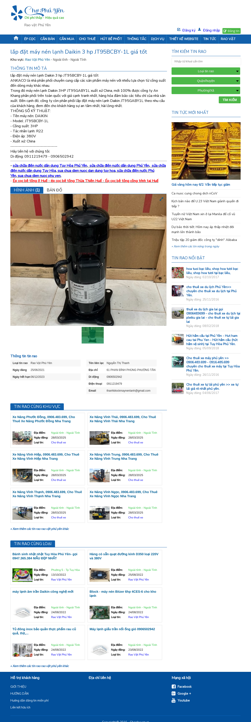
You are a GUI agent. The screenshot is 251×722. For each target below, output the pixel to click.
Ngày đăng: (41, 438)
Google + (184, 693)
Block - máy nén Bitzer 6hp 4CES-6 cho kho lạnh (123, 594)
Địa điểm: (39, 433)
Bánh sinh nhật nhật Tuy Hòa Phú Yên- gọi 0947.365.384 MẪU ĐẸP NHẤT (44, 556)
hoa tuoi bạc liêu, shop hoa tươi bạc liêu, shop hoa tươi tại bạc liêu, (212, 271)
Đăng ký (189, 30)
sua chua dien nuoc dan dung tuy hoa (86, 170)
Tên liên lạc (96, 363)
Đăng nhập (211, 30)
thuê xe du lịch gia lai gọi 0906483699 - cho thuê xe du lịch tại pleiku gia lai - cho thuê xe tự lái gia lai (213, 315)
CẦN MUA (66, 39)
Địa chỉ (93, 370)
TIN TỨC (209, 39)
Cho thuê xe (58, 443)
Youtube (184, 700)
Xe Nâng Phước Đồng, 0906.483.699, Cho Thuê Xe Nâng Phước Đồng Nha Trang (43, 419)
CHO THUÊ (87, 39)
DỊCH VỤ (157, 39)
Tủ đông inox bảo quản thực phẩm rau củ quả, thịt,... (44, 631)
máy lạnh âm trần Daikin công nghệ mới (42, 591)
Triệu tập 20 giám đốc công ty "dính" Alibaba (204, 240)
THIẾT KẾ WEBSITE (183, 39)
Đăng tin (233, 31)
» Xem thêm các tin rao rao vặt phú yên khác (39, 529)
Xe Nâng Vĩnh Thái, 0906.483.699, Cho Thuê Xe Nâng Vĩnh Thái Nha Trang (123, 419)
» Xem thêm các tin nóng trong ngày (195, 246)
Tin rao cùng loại (33, 543)
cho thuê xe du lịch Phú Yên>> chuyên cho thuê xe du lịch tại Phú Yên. (211, 291)
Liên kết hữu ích (20, 707)
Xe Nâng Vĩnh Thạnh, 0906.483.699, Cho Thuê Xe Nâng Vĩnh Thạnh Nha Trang (47, 494)
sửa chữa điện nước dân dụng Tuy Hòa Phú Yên (50, 165)
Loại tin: (39, 443)
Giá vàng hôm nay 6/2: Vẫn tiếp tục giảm (201, 184)
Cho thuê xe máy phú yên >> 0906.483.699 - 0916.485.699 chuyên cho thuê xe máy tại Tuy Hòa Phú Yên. (213, 364)
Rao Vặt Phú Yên (38, 59)
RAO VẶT (228, 39)
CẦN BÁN (47, 39)
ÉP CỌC (29, 39)
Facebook (185, 686)
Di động (94, 376)
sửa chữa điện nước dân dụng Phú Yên (119, 165)
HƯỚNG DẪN (19, 694)
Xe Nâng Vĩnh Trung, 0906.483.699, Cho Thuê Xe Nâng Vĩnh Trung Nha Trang (124, 456)
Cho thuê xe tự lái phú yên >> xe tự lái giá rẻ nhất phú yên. (212, 386)
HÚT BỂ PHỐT (111, 39)
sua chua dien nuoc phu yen (39, 175)
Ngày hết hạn (21, 376)
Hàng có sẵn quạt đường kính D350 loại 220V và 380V (124, 556)
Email (92, 390)
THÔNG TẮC (136, 39)
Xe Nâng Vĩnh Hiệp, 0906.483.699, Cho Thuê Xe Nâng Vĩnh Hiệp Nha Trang (45, 456)
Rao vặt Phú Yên (37, 25)
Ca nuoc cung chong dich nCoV (194, 193)
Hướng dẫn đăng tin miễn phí (29, 701)
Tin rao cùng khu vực (37, 406)
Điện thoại (95, 383)
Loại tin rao (20, 363)
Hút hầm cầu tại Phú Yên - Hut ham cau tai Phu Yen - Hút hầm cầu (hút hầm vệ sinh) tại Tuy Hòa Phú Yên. (211, 340)
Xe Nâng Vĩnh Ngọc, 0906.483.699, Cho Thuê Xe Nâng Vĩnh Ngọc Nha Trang (124, 494)
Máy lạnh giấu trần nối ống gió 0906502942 (122, 629)
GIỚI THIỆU (18, 687)
